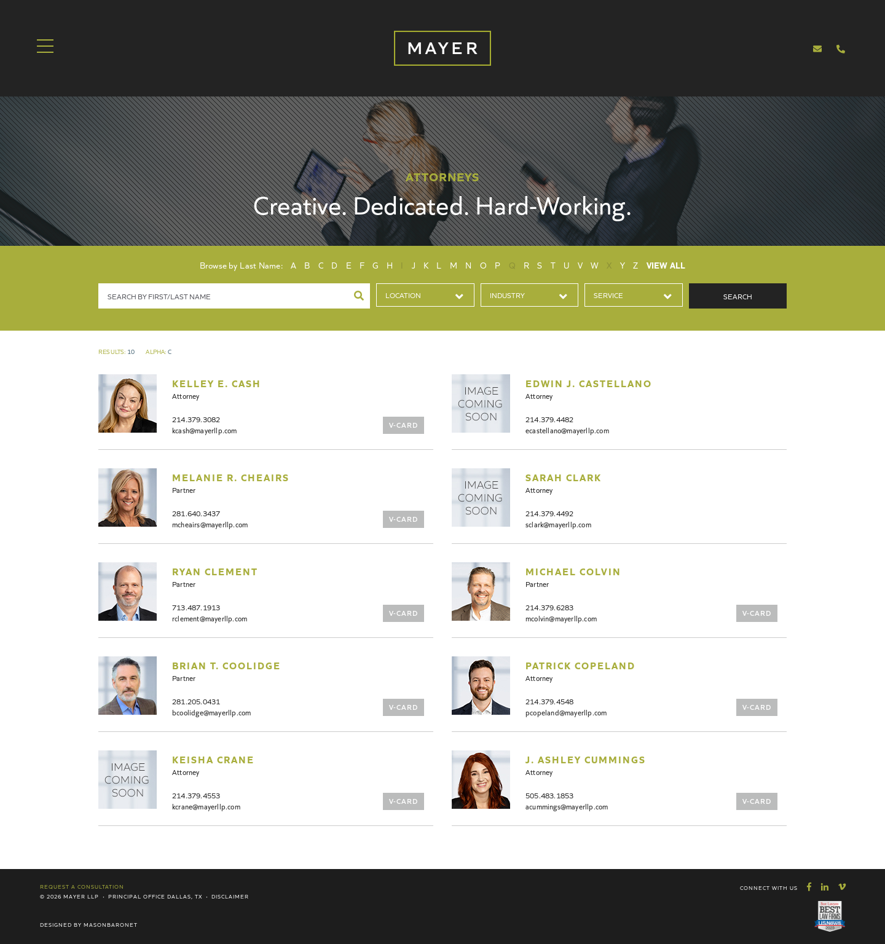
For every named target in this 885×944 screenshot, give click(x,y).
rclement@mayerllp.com (209, 618)
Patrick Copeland (580, 665)
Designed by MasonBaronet (89, 924)
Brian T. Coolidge (226, 665)
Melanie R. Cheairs (230, 477)
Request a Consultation (82, 886)
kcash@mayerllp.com (204, 430)
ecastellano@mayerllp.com (567, 430)
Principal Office (136, 896)
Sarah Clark (563, 477)
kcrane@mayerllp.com (206, 806)
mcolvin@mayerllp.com (561, 618)
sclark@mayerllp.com (558, 524)
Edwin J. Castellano (588, 383)
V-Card (403, 424)
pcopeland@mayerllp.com (566, 712)
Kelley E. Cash (216, 383)
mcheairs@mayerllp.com (210, 524)
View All (666, 265)
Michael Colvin (573, 571)
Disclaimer (230, 896)
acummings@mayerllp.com (566, 806)
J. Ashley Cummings (585, 759)
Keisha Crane (213, 759)
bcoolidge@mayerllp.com (211, 712)
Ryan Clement (215, 571)
